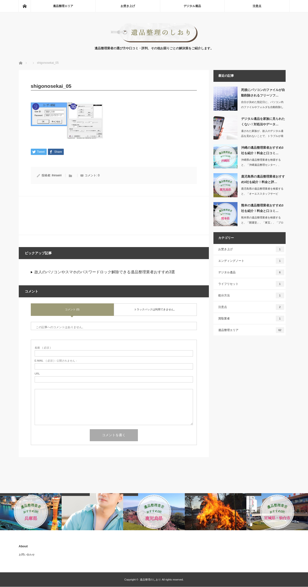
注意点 (257, 6)
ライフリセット (251, 284)
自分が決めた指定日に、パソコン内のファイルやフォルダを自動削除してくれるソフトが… (262, 107)
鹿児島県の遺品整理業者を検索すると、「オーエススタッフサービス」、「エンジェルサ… (262, 193)
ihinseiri (57, 175)
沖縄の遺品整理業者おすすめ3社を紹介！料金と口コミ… (262, 150)
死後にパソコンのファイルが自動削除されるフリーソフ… (263, 92)
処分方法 (251, 295)
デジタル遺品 (192, 6)
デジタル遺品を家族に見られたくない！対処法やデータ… (263, 121)
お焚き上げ (128, 6)
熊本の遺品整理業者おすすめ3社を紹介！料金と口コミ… (262, 208)
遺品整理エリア (63, 6)
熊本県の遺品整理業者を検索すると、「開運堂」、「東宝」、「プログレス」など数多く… (262, 222)
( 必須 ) (43, 348)
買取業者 (251, 318)
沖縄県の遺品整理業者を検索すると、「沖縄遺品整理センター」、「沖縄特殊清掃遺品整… (261, 164)
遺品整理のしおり (150, 579)
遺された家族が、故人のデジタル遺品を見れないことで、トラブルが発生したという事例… (262, 135)
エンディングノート (251, 261)
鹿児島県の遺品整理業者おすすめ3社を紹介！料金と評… (263, 179)
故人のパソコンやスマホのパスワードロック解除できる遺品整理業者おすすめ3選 (104, 272)
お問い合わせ (27, 554)
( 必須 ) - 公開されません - (56, 361)
